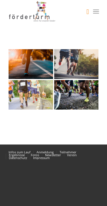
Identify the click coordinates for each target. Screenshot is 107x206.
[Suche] (85, 11)
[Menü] (96, 11)
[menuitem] (85, 11)
